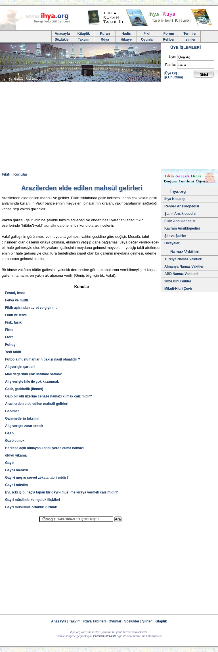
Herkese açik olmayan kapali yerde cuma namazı (44, 448)
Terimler (189, 34)
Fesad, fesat (15, 293)
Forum (169, 34)
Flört (9, 337)
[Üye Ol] (170, 73)
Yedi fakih (13, 352)
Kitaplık (161, 621)
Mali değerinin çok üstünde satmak (33, 374)
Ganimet (12, 411)
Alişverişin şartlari (20, 367)
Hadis (126, 34)
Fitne (9, 330)
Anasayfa (62, 34)
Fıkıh (147, 34)
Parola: (170, 65)
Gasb (9, 433)
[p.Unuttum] (173, 77)
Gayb (9, 463)
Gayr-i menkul (16, 470)
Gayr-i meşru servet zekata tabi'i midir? (37, 478)
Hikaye (126, 39)
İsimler (190, 39)
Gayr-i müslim (16, 485)
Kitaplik (83, 34)
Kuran (105, 34)
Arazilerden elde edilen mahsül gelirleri (36, 404)
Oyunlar (147, 39)
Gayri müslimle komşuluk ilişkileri (32, 500)
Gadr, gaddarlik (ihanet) (24, 389)
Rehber (169, 39)
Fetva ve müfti (16, 300)
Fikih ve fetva (16, 315)
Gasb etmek (14, 441)
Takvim (83, 39)
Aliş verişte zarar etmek (24, 426)
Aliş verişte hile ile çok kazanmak (32, 382)
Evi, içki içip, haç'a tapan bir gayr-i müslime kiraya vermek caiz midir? (61, 492)
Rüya (105, 39)
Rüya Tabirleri (94, 621)
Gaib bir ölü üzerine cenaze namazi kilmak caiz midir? (48, 396)
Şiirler (147, 621)
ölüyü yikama (16, 455)
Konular (20, 174)
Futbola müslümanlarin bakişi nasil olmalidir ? (42, 359)
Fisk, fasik (13, 322)
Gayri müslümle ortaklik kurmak (31, 507)
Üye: (172, 57)
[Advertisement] (109, 126)
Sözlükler (62, 39)
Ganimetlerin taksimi (22, 418)
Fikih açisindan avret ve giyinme (31, 308)
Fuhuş (10, 345)
